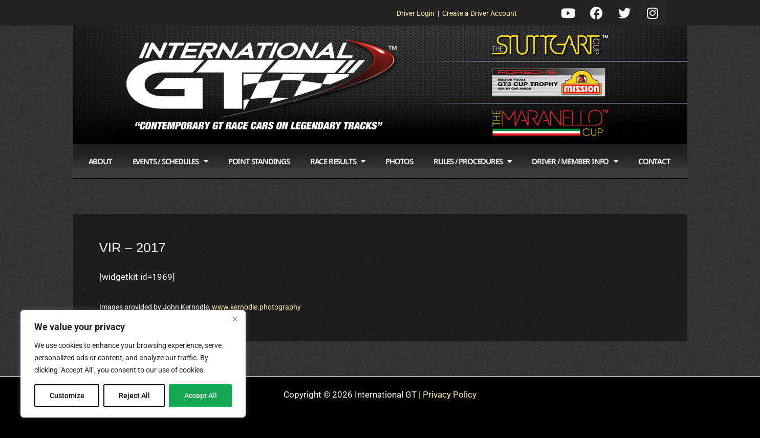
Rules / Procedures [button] (472, 161)
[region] (133, 364)
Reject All (134, 395)
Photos (399, 161)
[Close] (235, 319)
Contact (654, 161)
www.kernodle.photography (256, 307)
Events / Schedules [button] (170, 161)
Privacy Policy (449, 394)
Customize (67, 395)
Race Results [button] (337, 161)
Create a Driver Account (479, 13)
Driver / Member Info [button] (575, 161)
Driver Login (416, 13)
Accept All (200, 395)
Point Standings (259, 161)
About (100, 161)
